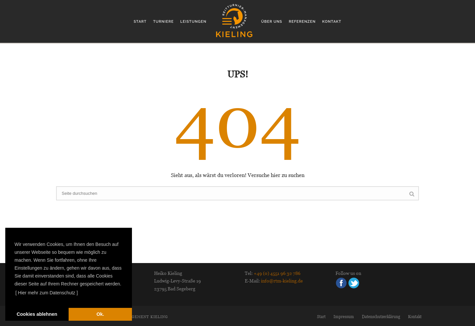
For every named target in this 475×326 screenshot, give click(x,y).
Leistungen (193, 21)
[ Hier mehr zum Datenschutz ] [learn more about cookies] (47, 292)
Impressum (343, 316)
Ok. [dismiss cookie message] (100, 314)
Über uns (271, 21)
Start (140, 21)
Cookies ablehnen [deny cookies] (36, 314)
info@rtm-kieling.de (282, 280)
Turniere (163, 21)
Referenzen (302, 21)
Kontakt (331, 21)
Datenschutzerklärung (381, 316)
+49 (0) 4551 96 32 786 (277, 273)
